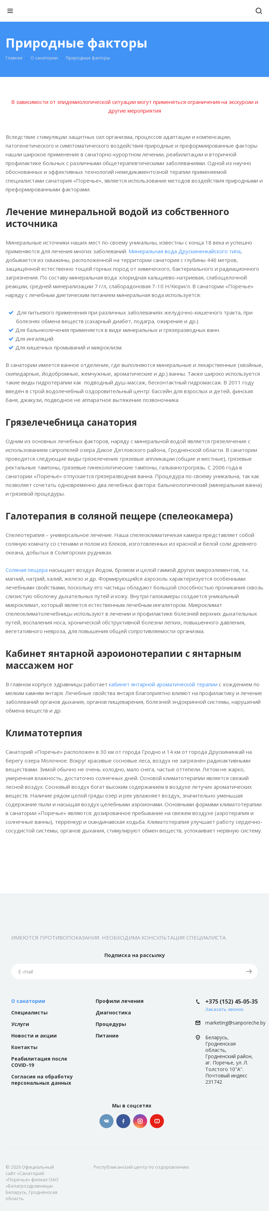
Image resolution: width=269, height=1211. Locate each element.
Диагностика (113, 1012)
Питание (107, 1035)
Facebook (123, 1121)
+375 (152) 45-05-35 (231, 1001)
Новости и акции (34, 1035)
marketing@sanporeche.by (235, 1023)
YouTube (157, 1121)
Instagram (140, 1121)
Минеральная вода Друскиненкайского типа (185, 251)
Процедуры (111, 1024)
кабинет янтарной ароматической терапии (163, 684)
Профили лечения (120, 1001)
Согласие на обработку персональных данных (42, 1079)
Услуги (20, 1024)
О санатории (28, 1001)
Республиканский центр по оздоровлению (141, 1167)
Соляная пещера (27, 569)
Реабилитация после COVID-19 (39, 1061)
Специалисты (29, 1012)
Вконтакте (106, 1121)
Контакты (24, 1047)
